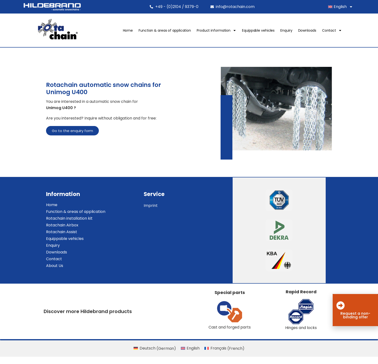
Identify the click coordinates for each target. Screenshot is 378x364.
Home (141, 31)
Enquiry (300, 31)
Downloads (321, 31)
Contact (345, 31)
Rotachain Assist (50, 238)
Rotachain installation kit (58, 225)
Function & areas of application (178, 31)
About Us (43, 272)
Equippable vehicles (272, 31)
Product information (230, 31)
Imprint (165, 212)
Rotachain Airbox (51, 232)
